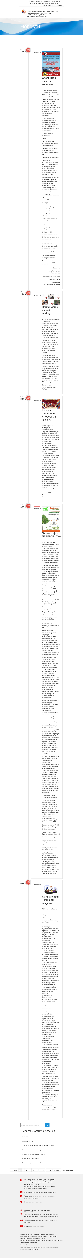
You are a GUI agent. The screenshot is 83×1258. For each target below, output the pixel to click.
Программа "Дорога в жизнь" (31, 1163)
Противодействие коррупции (33, 1202)
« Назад (14, 1170)
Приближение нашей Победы (50, 310)
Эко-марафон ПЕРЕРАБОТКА (51, 535)
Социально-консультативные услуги (33, 1154)
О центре (25, 1137)
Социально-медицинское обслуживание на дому (38, 1145)
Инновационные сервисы (30, 1158)
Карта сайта (24, 1245)
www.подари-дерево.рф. (50, 562)
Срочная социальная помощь (31, 1150)
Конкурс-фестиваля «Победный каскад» (49, 415)
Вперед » (57, 1170)
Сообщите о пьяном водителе (49, 81)
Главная (23, 39)
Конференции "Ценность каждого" (50, 900)
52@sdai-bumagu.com (49, 604)
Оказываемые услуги (29, 1141)
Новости (37, 52)
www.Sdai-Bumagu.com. (49, 797)
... (33, 1170)
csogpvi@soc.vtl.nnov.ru (36, 1226)
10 (50, 1170)
